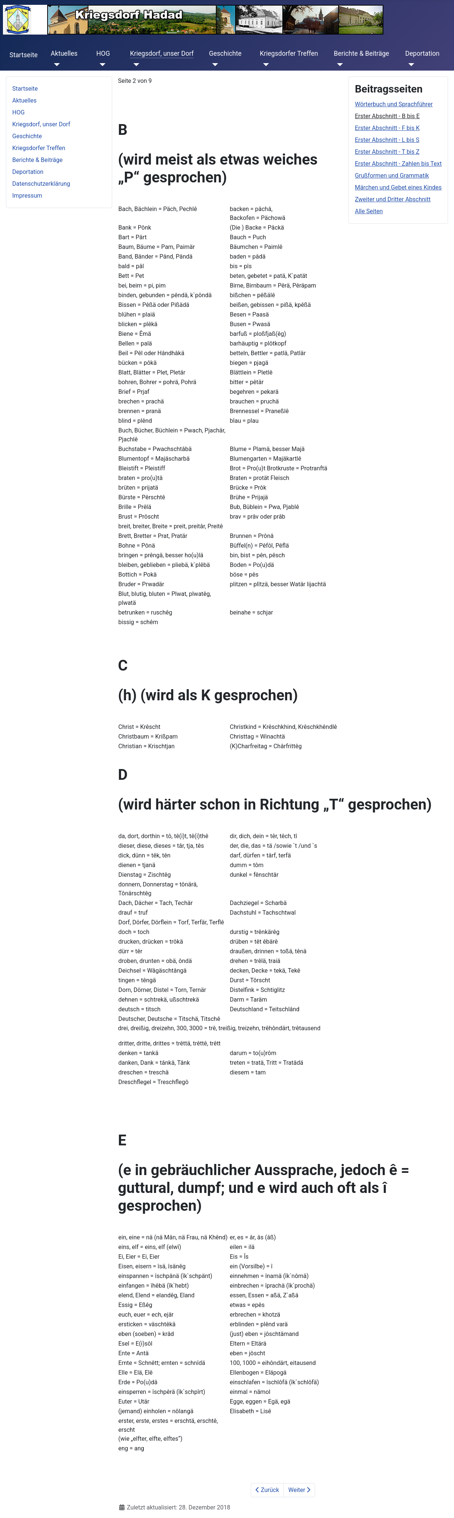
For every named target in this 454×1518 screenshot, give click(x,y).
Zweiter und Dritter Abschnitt (393, 199)
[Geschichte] (213, 64)
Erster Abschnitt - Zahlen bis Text (398, 163)
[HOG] (101, 64)
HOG (103, 53)
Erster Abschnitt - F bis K (387, 128)
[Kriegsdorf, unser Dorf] (134, 64)
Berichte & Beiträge (361, 53)
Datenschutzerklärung (41, 183)
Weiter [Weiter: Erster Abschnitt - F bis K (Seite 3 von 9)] (299, 1489)
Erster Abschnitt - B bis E (387, 116)
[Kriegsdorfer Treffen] (264, 64)
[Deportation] (410, 64)
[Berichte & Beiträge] (338, 64)
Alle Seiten (369, 211)
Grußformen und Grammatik (392, 175)
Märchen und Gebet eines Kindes (398, 187)
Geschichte (225, 53)
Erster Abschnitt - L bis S (387, 139)
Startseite (24, 55)
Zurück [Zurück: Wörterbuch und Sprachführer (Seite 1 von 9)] (267, 1489)
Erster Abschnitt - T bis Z (387, 151)
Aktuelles (64, 53)
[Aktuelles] (55, 64)
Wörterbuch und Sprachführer (394, 104)
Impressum (27, 195)
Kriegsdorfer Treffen (289, 53)
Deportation (422, 53)
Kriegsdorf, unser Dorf (162, 53)
